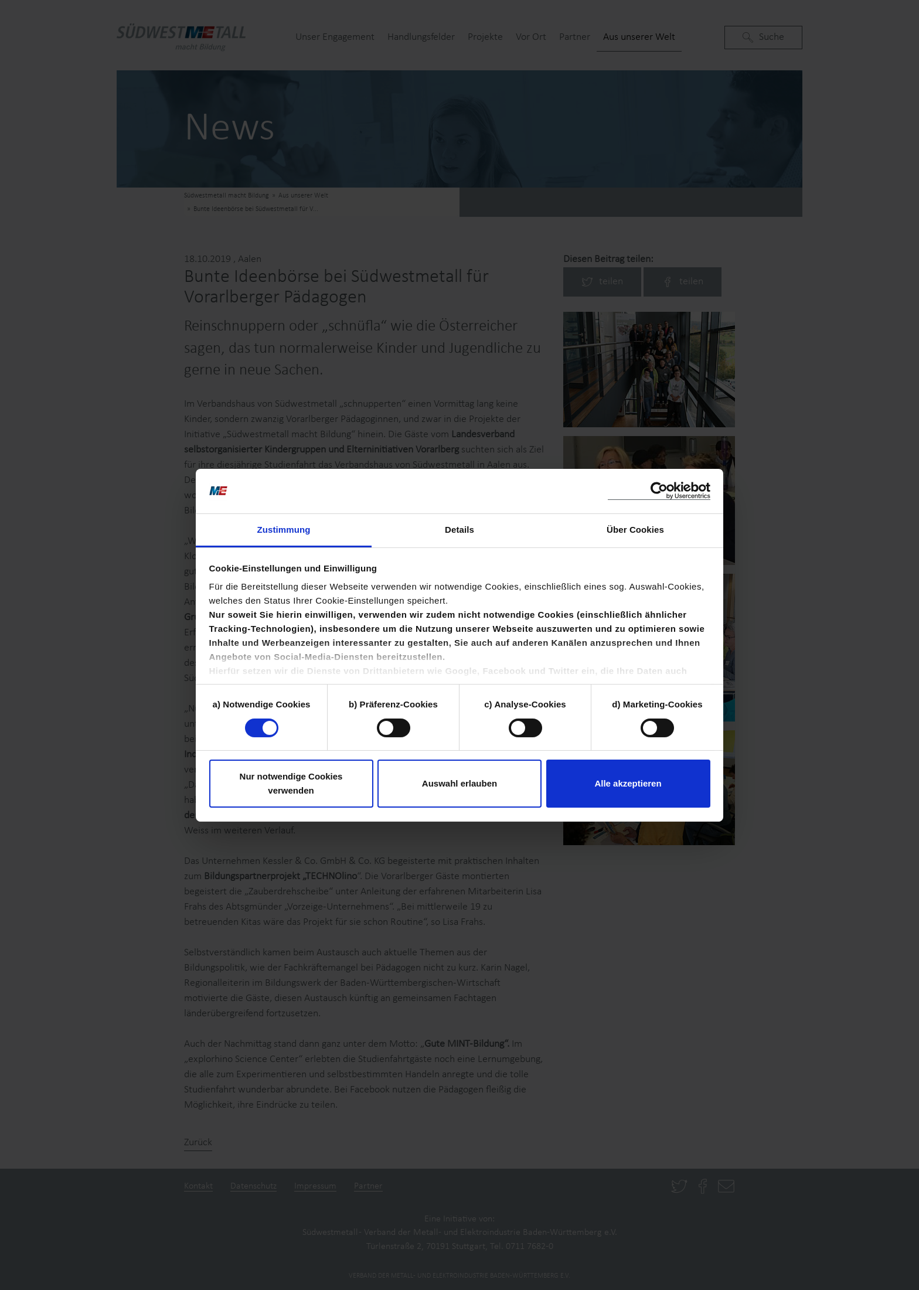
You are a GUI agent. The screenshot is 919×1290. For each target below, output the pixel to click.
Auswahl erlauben (459, 783)
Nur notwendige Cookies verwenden (291, 783)
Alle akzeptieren (627, 783)
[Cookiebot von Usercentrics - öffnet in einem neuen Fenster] (659, 491)
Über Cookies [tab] (635, 530)
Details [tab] (459, 530)
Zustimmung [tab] (284, 530)
